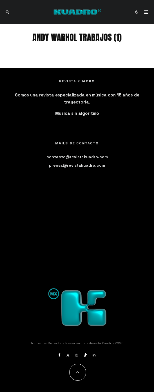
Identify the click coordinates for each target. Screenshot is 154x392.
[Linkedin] (94, 355)
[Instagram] (76, 355)
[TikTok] (85, 355)
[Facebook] (59, 355)
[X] (67, 355)
